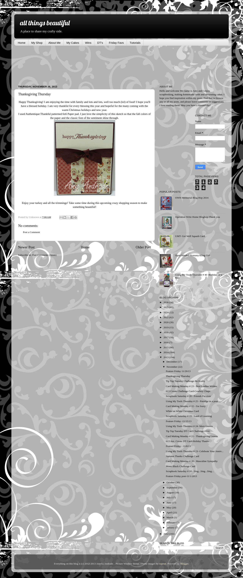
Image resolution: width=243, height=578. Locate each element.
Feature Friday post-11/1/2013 (181, 476)
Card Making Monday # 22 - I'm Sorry (186, 406)
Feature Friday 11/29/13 (178, 371)
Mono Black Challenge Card (180, 466)
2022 (166, 317)
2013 (166, 357)
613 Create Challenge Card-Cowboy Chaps (188, 391)
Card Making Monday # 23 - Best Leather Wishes (191, 386)
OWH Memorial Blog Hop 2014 (191, 197)
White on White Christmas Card (182, 411)
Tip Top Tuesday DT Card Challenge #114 (187, 431)
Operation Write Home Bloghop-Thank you (197, 216)
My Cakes (72, 42)
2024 (166, 312)
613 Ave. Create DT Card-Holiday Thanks (187, 441)
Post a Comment (31, 232)
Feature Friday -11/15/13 (178, 421)
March (170, 517)
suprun (162, 563)
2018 (166, 332)
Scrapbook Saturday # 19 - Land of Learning (189, 416)
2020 (166, 322)
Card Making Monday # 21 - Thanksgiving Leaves (192, 436)
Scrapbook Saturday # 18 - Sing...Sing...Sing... (190, 471)
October (170, 482)
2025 (166, 307)
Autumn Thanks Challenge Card (182, 456)
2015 (166, 347)
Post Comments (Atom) (44, 255)
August (170, 492)
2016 (166, 342)
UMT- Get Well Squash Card (190, 236)
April (169, 512)
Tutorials (135, 42)
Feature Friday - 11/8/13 (178, 446)
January (170, 527)
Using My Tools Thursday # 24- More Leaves (189, 426)
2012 (166, 533)
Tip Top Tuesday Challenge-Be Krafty (185, 381)
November (172, 366)
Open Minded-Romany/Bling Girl (192, 255)
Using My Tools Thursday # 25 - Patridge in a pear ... (193, 401)
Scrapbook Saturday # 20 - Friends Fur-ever (188, 396)
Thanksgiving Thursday (178, 376)
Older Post (143, 247)
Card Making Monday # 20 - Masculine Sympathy (192, 461)
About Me (54, 42)
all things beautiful (45, 22)
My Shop (37, 42)
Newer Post (26, 247)
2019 (166, 327)
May (169, 507)
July (168, 497)
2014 (166, 352)
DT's (100, 42)
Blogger (184, 563)
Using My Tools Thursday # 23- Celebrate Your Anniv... (194, 451)
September (172, 487)
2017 (166, 337)
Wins (88, 42)
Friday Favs (116, 42)
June (169, 502)
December (172, 361)
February (171, 522)
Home (21, 42)
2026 (166, 302)
